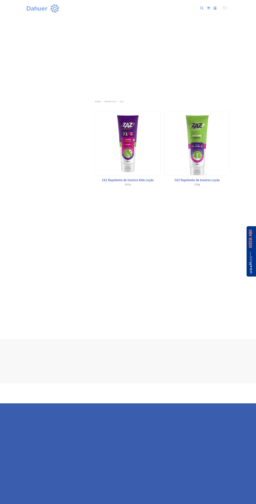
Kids (29, 197)
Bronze (30, 213)
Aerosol (31, 207)
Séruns (30, 134)
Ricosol (32, 310)
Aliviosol (33, 270)
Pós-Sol (31, 224)
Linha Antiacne (35, 129)
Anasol (31, 158)
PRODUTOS (110, 101)
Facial (29, 175)
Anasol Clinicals (35, 170)
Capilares (32, 118)
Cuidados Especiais (38, 218)
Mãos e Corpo (34, 113)
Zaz (29, 290)
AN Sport (31, 202)
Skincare (31, 108)
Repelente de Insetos (39, 296)
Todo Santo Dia (35, 165)
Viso (29, 186)
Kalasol (32, 251)
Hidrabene (34, 101)
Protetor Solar (35, 145)
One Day (32, 237)
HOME (98, 101)
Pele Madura (33, 124)
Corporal (31, 191)
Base (29, 181)
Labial (29, 140)
